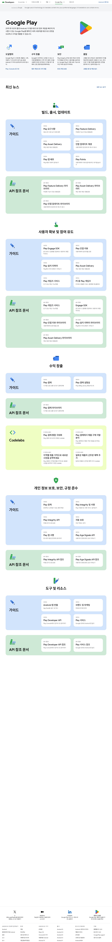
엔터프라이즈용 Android (8, 932)
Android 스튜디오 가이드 (81, 929)
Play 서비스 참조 (83, 644)
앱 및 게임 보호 (62, 69)
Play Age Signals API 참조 (87, 559)
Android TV (42, 940)
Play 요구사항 (49, 129)
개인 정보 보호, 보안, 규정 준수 (56, 488)
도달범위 (9, 54)
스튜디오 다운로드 (80, 937)
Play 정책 (47, 504)
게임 (21, 929)
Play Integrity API (51, 520)
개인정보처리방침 (25, 940)
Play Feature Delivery (86, 129)
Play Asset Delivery (52, 144)
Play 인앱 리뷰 (82, 248)
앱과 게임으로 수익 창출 (39, 69)
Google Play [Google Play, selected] (58, 2)
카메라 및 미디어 (24, 937)
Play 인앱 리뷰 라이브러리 (54, 322)
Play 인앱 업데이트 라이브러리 (56, 204)
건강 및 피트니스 (24, 935)
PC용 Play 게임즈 (83, 281)
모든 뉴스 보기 (101, 87)
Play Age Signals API (85, 535)
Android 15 (60, 929)
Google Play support (99, 935)
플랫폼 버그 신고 (98, 929)
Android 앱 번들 (50, 605)
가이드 (14, 134)
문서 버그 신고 (97, 932)
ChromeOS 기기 (43, 935)
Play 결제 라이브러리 (52, 408)
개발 (47, 2)
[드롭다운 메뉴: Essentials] (27, 2)
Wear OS (41, 932)
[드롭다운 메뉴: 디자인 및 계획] (41, 2)
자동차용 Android (43, 937)
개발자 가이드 (78, 932)
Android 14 (60, 932)
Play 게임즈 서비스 (51, 281)
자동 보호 (80, 520)
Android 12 (60, 937)
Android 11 (60, 940)
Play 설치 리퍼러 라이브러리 (88, 322)
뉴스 (3, 940)
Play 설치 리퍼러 (50, 266)
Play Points (81, 159)
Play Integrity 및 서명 (85, 504)
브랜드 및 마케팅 (83, 605)
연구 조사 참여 (97, 937)
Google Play (21, 22)
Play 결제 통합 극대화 (52, 435)
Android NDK (79, 940)
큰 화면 (40, 929)
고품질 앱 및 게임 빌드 (90, 69)
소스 (3, 937)
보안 (59, 54)
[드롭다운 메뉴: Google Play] (64, 2)
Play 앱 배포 (48, 159)
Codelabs (16, 440)
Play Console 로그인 (12, 69)
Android (4, 929)
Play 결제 (47, 382)
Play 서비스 (81, 620)
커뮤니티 (71, 2)
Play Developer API (52, 620)
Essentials (21, 2)
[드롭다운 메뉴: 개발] (50, 2)
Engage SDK (81, 305)
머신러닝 (22, 932)
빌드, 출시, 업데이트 (56, 112)
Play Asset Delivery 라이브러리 (57, 338)
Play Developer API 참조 (54, 644)
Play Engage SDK (51, 248)
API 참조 (77, 935)
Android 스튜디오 (103, 2)
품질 (85, 54)
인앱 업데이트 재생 (84, 144)
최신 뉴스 (12, 87)
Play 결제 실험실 (83, 382)
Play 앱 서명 (48, 535)
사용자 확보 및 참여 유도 (56, 232)
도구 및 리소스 (56, 588)
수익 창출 (36, 54)
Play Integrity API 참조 (53, 559)
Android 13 (60, 935)
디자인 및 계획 (35, 2)
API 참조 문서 (19, 191)
